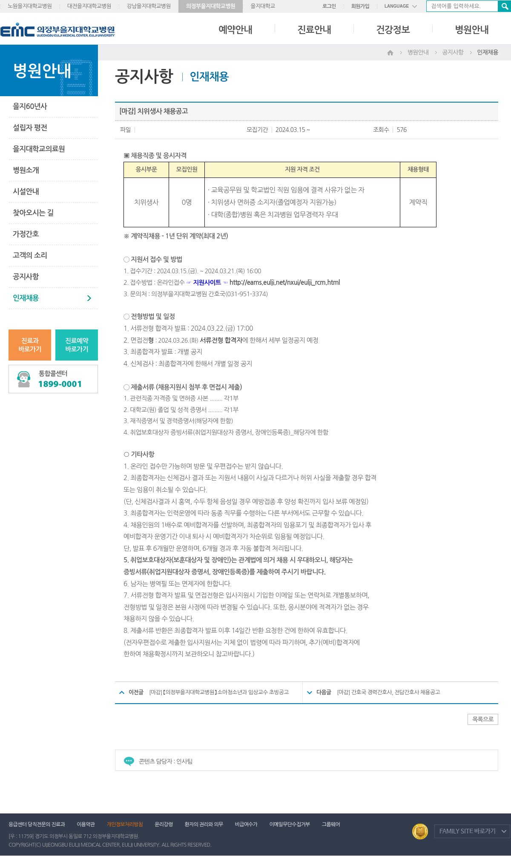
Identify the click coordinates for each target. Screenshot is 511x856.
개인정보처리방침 (125, 824)
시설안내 (26, 191)
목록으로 (483, 719)
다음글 (323, 692)
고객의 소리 (30, 255)
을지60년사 (30, 106)
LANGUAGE (397, 6)
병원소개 (26, 170)
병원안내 (471, 29)
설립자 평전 (30, 128)
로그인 (329, 6)
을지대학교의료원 (39, 149)
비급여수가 (246, 824)
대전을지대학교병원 (89, 6)
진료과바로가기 (29, 345)
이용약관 (86, 824)
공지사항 (26, 277)
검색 (504, 6)
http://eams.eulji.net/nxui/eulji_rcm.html (285, 282)
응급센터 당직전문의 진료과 (37, 824)
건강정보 (393, 29)
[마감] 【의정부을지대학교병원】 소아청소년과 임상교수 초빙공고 (219, 692)
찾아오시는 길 (33, 213)
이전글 (136, 692)
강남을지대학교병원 (148, 6)
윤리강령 (163, 824)
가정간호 (26, 234)
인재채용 (26, 298)
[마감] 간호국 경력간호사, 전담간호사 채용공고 (388, 692)
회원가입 (360, 6)
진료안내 (314, 29)
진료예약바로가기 (76, 345)
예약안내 (235, 29)
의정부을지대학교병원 (210, 6)
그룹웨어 (331, 824)
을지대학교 (262, 6)
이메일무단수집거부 (289, 824)
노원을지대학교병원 (30, 6)
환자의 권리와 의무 (204, 824)
